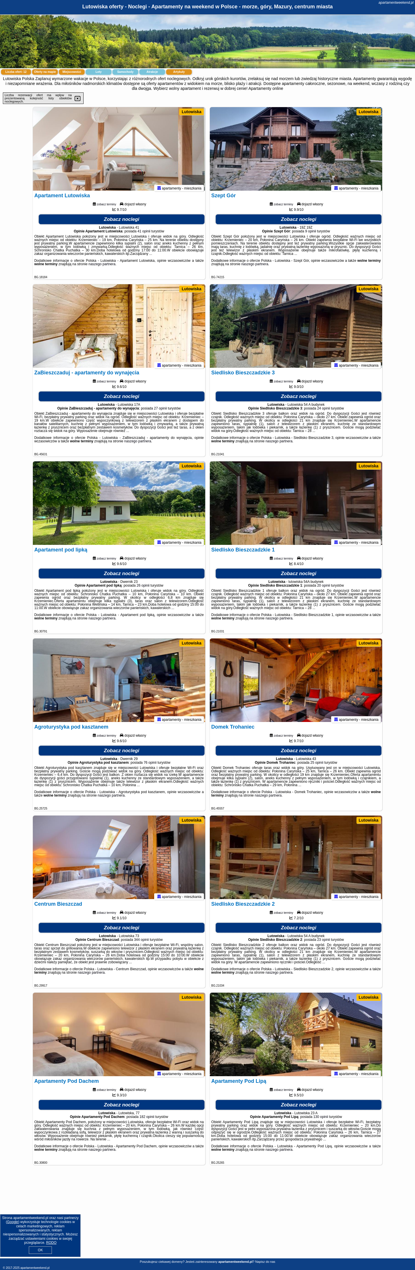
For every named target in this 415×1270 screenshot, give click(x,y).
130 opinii (320, 1120)
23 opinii (323, 943)
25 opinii (316, 765)
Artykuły (179, 71)
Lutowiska (191, 111)
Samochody (125, 71)
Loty (98, 71)
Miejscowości (72, 71)
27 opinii (160, 411)
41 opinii (143, 234)
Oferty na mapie (45, 71)
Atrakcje (152, 71)
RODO (51, 1243)
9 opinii (310, 234)
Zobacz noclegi (121, 222)
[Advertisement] (207, 1216)
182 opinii (146, 1120)
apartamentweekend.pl (396, 3)
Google (12, 1222)
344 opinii (141, 943)
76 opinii (150, 765)
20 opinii (323, 588)
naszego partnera (101, 267)
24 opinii (323, 411)
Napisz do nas (265, 1261)
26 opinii (143, 588)
